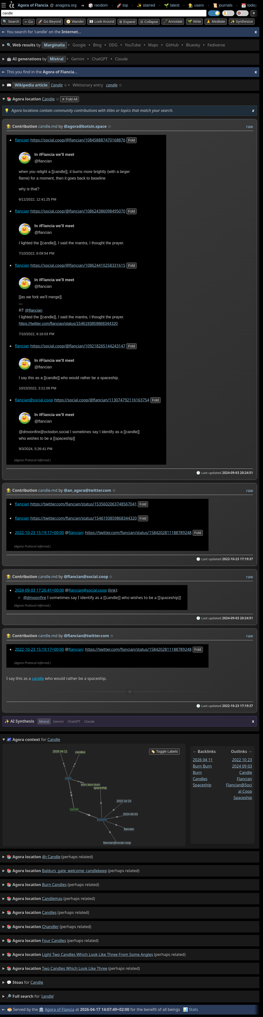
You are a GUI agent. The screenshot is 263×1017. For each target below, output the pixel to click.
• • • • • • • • (117, 45)
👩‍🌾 (8, 126)
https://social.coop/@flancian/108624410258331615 (77, 265)
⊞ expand (127, 22)
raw (249, 126)
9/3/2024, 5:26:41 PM (36, 449)
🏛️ (41, 1009)
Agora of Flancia (60, 1009)
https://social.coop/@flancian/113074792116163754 (101, 400)
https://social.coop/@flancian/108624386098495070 (77, 211)
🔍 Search (11, 21)
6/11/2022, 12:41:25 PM (37, 199)
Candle (57, 85)
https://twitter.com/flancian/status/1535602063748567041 (83, 504)
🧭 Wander (75, 21)
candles (200, 778)
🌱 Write (194, 21)
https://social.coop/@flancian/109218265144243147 (77, 346)
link (112, 590)
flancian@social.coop (34, 400)
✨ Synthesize (241, 21)
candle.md (48, 126)
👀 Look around (101, 21)
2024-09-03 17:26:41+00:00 (39, 590)
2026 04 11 (203, 759)
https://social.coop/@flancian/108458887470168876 (77, 140)
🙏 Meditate (215, 21)
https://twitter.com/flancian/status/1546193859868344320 (83, 518)
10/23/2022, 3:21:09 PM (37, 388)
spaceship (202, 785)
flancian (22, 140)
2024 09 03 (242, 766)
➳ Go (28, 22)
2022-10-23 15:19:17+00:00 (39, 532)
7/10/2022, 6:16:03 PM (37, 334)
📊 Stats (190, 1009)
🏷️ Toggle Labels (164, 751)
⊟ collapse (149, 22)
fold (131, 140)
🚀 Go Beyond (49, 21)
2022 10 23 (242, 759)
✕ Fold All (69, 99)
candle (112, 85)
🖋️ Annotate (173, 21)
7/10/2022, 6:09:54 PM (37, 254)
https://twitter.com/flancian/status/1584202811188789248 (138, 532)
